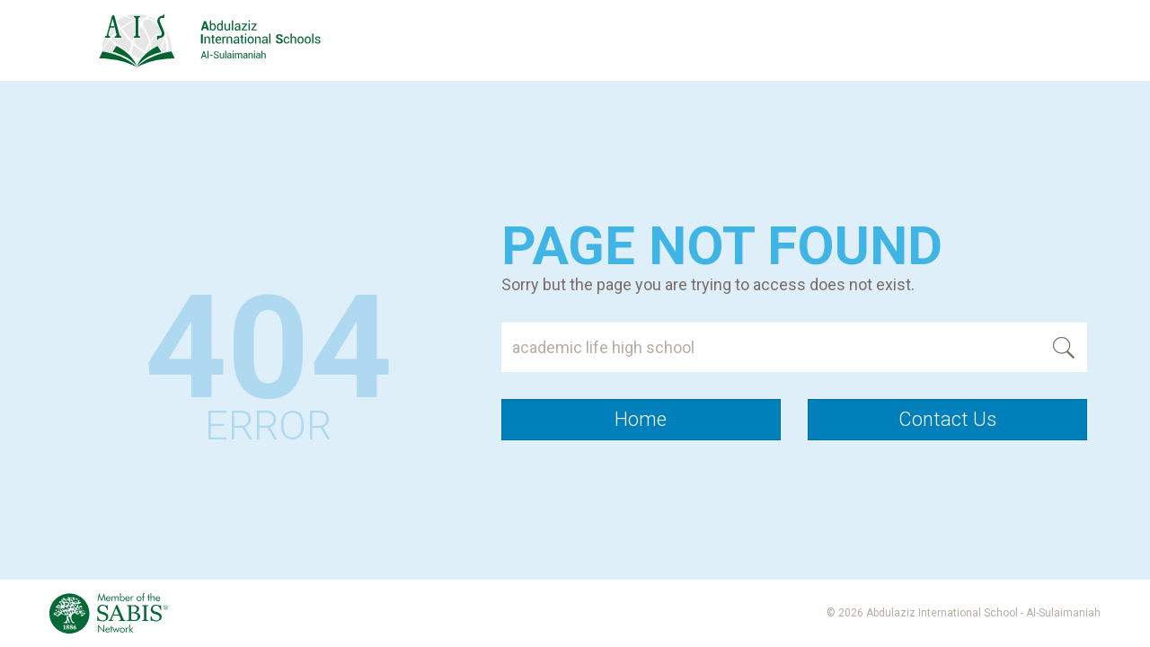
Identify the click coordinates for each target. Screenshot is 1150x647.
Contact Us (947, 419)
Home (641, 419)
